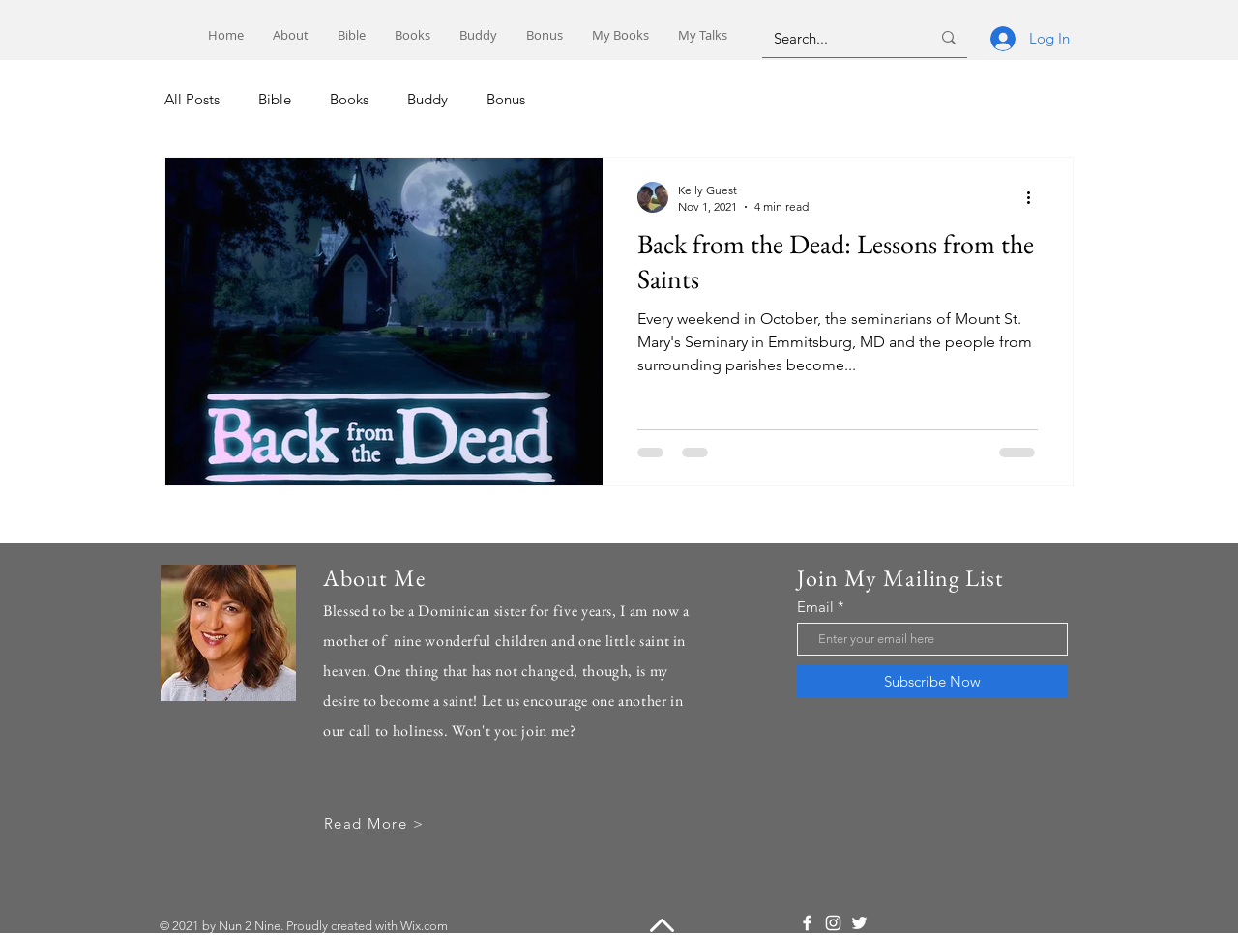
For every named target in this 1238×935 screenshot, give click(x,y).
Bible (274, 99)
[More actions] (1034, 197)
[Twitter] (859, 923)
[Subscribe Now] (932, 680)
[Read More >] (375, 823)
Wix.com (424, 926)
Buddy (427, 99)
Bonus (505, 99)
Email (815, 606)
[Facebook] (807, 923)
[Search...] (837, 37)
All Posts (192, 99)
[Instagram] (833, 923)
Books (349, 99)
